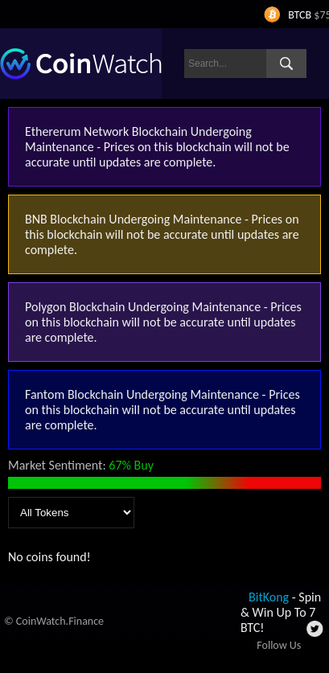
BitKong (269, 597)
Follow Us (279, 645)
